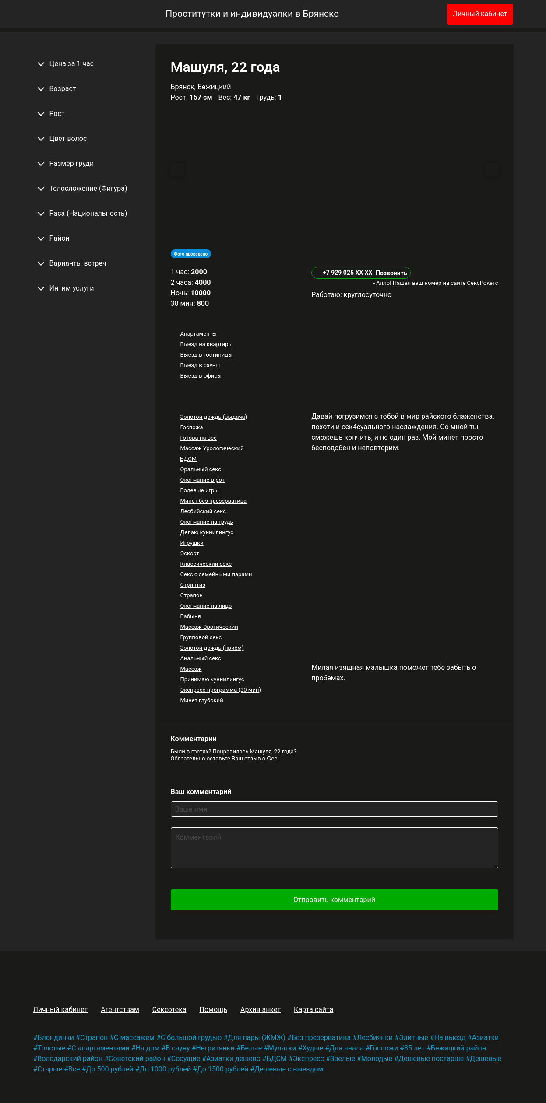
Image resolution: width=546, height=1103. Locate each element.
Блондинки (55, 1037)
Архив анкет (260, 1009)
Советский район (137, 1058)
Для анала (346, 1048)
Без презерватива (321, 1037)
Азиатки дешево (233, 1058)
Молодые (376, 1058)
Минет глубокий (201, 700)
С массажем (134, 1037)
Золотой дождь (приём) (211, 647)
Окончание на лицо (206, 605)
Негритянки (215, 1048)
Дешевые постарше (431, 1058)
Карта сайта (313, 1009)
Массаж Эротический (209, 626)
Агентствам (120, 1009)
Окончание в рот (202, 479)
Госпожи (384, 1048)
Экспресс (308, 1058)
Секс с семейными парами (216, 574)
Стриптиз (192, 584)
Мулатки (282, 1048)
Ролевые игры (199, 490)
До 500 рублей (109, 1069)
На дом (148, 1048)
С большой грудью (191, 1037)
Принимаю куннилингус (212, 679)
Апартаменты (198, 333)
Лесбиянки (375, 1037)
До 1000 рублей (165, 1069)
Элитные (413, 1037)
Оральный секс (200, 469)
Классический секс (206, 563)
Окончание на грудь (206, 521)
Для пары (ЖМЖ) (256, 1037)
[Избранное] (426, 14)
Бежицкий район (458, 1048)
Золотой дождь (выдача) (213, 416)
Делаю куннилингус (206, 532)
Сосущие (185, 1058)
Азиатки (485, 1037)
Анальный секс (200, 658)
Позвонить (391, 273)
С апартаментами (100, 1048)
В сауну (178, 1048)
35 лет (414, 1048)
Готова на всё (198, 437)
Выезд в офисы (201, 375)
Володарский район (69, 1058)
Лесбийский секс (202, 511)
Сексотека (169, 1009)
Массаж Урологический (211, 448)
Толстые (51, 1048)
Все (74, 1069)
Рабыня (190, 616)
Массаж (190, 668)
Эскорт (189, 553)
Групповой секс (201, 637)
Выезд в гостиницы (206, 354)
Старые (49, 1069)
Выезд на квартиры (206, 344)
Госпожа (191, 427)
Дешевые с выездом (288, 1069)
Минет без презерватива (213, 500)
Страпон (191, 595)
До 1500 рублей (222, 1069)
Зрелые (342, 1058)
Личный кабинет (480, 14)
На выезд (450, 1037)
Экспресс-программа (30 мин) (220, 689)
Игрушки (191, 542)
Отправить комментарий (334, 900)
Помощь (213, 1009)
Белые (251, 1048)
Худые (313, 1048)
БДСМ (188, 458)
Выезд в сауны (200, 365)
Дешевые (485, 1058)
